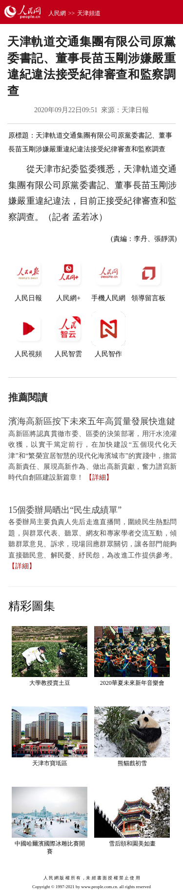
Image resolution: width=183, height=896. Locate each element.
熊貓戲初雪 (132, 763)
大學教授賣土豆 (49, 682)
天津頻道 (89, 13)
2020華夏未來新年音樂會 (132, 682)
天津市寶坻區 (49, 763)
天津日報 (135, 110)
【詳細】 (99, 477)
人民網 (57, 13)
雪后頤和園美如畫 (132, 843)
